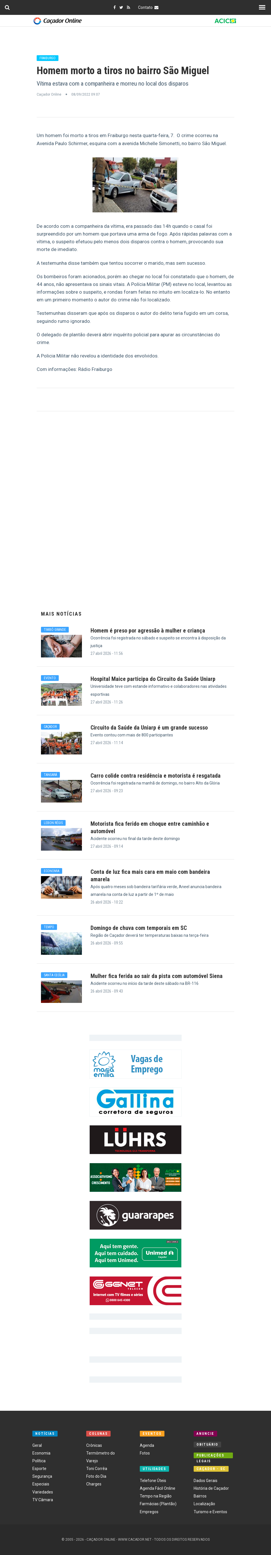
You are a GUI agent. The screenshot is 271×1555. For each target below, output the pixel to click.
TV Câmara (42, 1499)
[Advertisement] (135, 514)
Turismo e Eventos (210, 1511)
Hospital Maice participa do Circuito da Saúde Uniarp (153, 678)
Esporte (39, 1468)
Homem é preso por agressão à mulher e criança (148, 630)
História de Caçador (211, 1488)
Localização (204, 1503)
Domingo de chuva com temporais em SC (139, 927)
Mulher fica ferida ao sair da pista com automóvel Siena (157, 976)
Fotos (145, 1453)
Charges (93, 1484)
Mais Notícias (61, 614)
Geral (37, 1445)
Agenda (147, 1445)
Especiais (40, 1484)
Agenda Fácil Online (157, 1488)
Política (39, 1461)
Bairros (200, 1496)
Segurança (42, 1476)
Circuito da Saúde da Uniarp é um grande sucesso (149, 727)
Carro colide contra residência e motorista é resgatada (156, 775)
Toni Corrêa (96, 1468)
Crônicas (94, 1445)
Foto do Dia (96, 1476)
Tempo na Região (156, 1496)
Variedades (42, 1492)
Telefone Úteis (153, 1480)
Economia (41, 1453)
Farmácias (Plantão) (158, 1503)
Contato (149, 7)
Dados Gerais (205, 1480)
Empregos (149, 1511)
